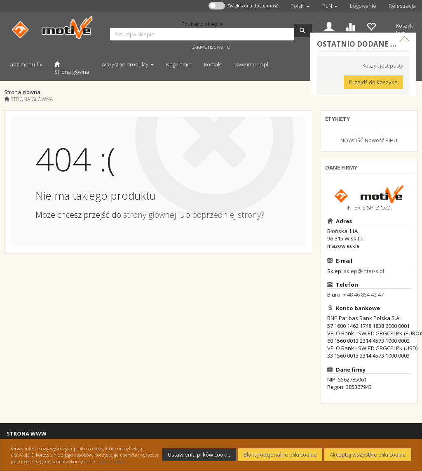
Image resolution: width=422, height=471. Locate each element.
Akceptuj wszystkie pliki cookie (368, 454)
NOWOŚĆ (351, 140)
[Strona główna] (71, 68)
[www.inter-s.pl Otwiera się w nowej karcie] (251, 64)
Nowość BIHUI (382, 140)
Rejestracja (402, 5)
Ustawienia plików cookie (199, 454)
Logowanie (363, 5)
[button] (300, 6)
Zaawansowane (211, 46)
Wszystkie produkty (127, 64)
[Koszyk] (399, 32)
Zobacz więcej (111, 461)
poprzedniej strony (226, 214)
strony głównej (149, 214)
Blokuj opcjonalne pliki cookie (280, 454)
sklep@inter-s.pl (364, 271)
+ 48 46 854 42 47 (363, 294)
